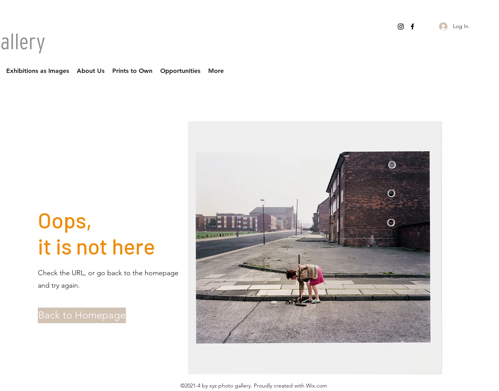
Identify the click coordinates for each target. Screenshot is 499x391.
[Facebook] (412, 26)
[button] (71, 315)
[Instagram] (401, 26)
